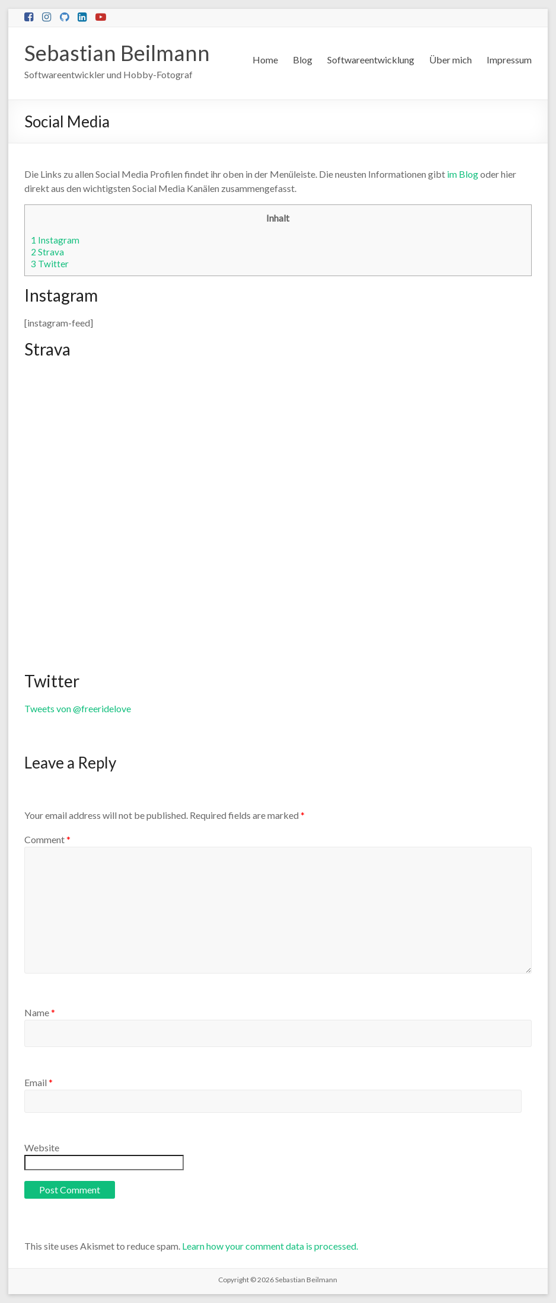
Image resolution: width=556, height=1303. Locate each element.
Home (265, 59)
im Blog (462, 174)
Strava (47, 251)
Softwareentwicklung (370, 59)
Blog (302, 59)
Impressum (509, 59)
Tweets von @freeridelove (77, 708)
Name (39, 1012)
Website (41, 1147)
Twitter (50, 263)
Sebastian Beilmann (117, 53)
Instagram (55, 240)
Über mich (450, 59)
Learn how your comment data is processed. (270, 1245)
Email (38, 1082)
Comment (47, 839)
